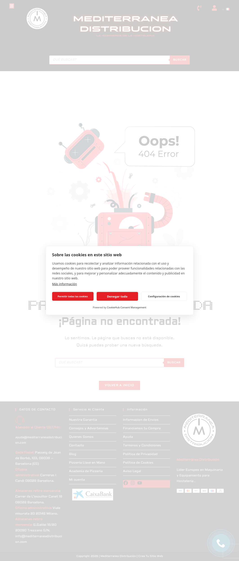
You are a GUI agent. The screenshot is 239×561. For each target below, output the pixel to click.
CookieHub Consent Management (126, 307)
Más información (64, 284)
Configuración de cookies (164, 296)
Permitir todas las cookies (73, 296)
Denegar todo (117, 296)
